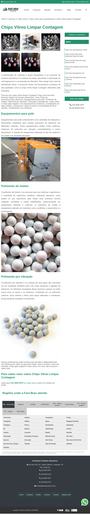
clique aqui (31, 383)
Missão (47, 10)
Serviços (58, 10)
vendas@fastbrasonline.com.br (45, 486)
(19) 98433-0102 (82, 2)
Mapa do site (66, 495)
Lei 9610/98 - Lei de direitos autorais (47, 453)
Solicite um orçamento (77, 35)
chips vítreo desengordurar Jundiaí (76, 50)
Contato (78, 10)
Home (26, 10)
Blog (69, 10)
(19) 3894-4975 (68, 2)
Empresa (36, 10)
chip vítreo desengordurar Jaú (75, 74)
